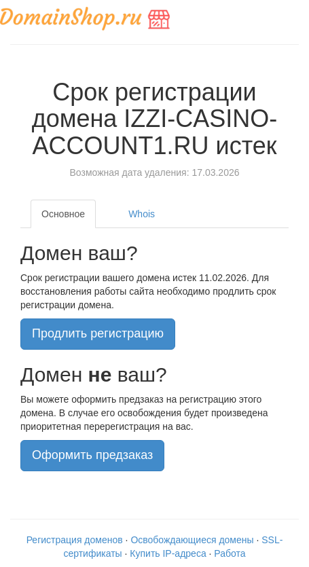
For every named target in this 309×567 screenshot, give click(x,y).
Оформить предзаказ (92, 455)
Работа (229, 553)
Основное (63, 213)
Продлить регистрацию (98, 333)
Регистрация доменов (74, 539)
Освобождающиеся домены (191, 539)
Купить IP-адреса (168, 553)
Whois (141, 213)
